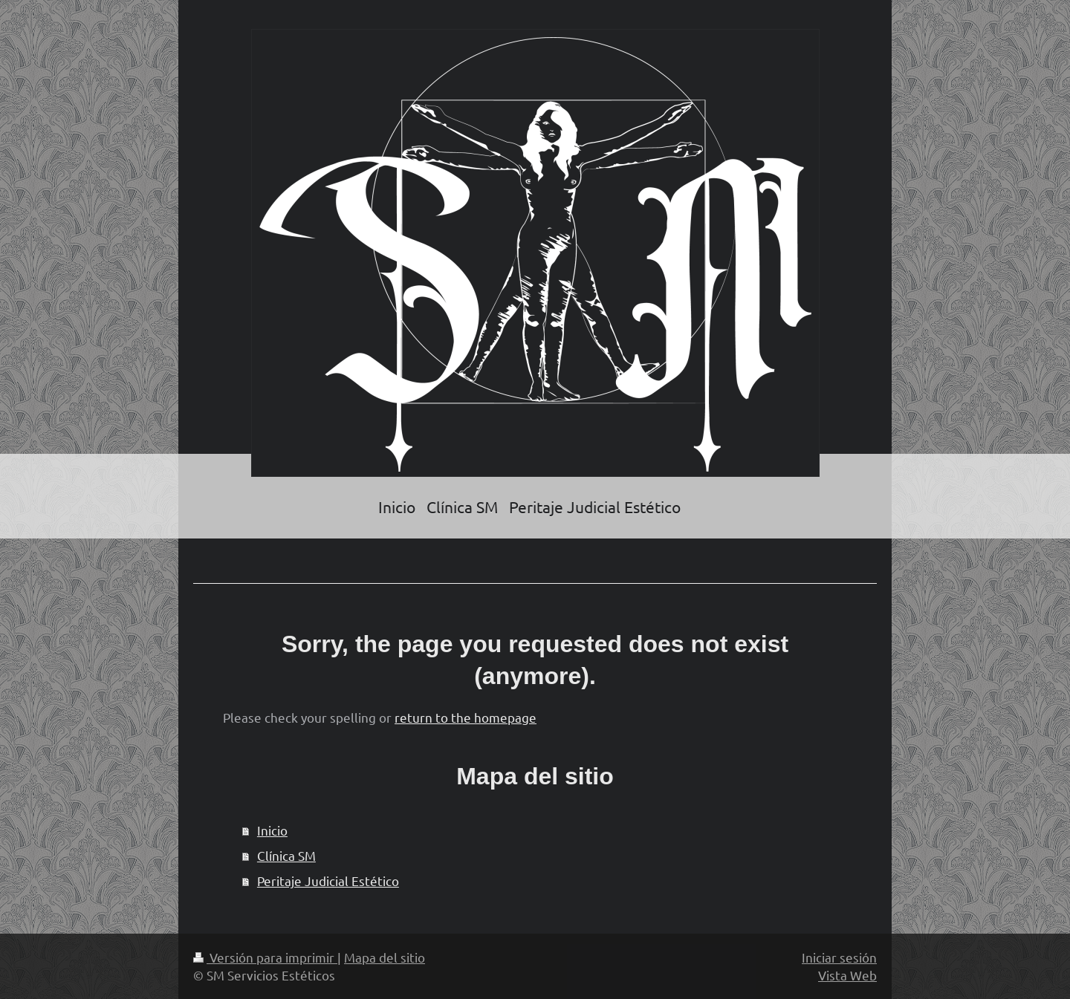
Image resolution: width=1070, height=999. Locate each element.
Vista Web (847, 975)
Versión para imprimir (265, 957)
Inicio (272, 830)
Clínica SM (286, 855)
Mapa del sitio (384, 957)
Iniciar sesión (839, 957)
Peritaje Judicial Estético (328, 880)
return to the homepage (465, 717)
